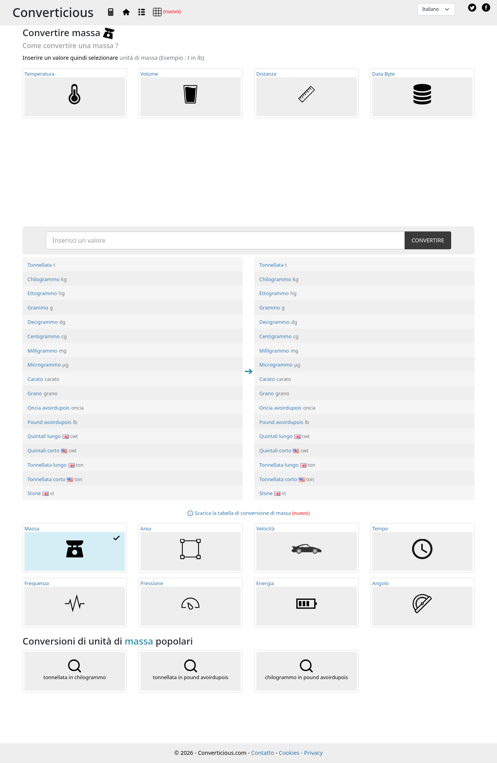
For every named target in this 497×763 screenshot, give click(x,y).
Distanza (306, 93)
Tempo (422, 548)
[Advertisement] (248, 171)
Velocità (306, 548)
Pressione (191, 603)
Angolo (422, 603)
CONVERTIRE (428, 240)
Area (191, 548)
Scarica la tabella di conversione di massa (243, 512)
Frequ (74, 603)
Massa (74, 548)
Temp (74, 93)
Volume (191, 93)
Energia (306, 603)
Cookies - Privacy (301, 752)
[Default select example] (436, 9)
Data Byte (422, 93)
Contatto (262, 752)
